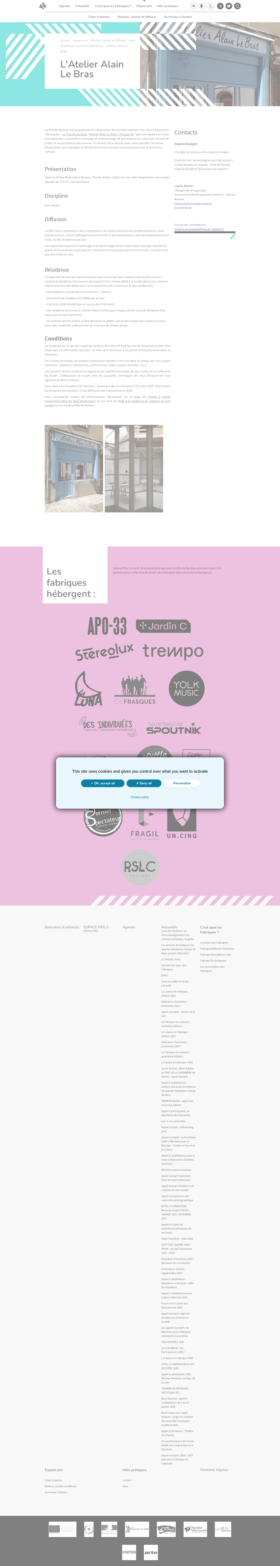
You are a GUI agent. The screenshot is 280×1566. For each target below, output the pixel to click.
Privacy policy (140, 797)
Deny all (144, 783)
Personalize (182, 783)
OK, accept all (103, 783)
